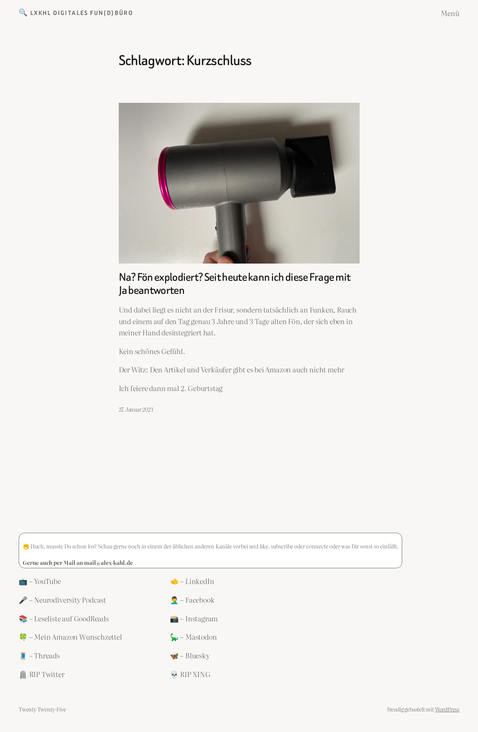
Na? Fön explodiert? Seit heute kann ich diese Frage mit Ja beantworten (235, 284)
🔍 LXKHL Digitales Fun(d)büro (76, 13)
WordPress (447, 709)
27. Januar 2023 (136, 409)
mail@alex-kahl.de (108, 562)
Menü (450, 13)
